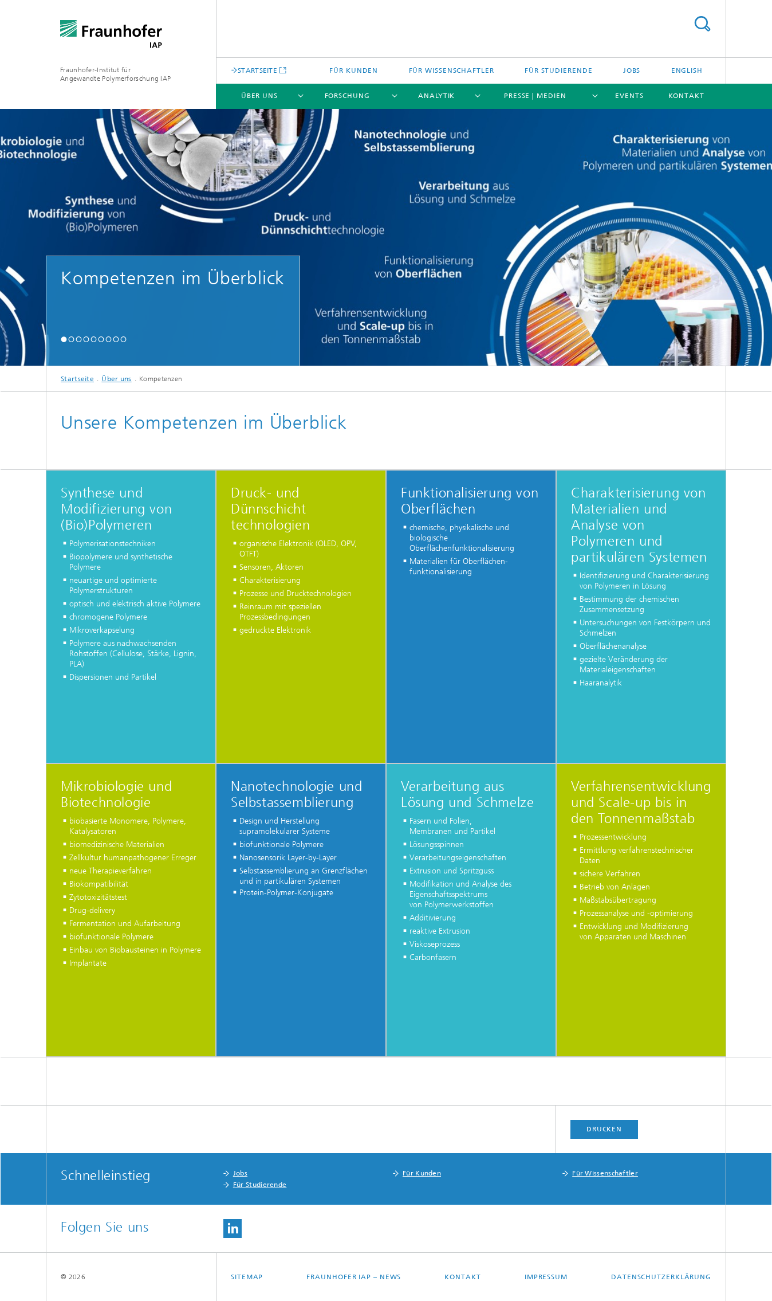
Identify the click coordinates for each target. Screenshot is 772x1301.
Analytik (436, 96)
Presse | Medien (535, 96)
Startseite (77, 379)
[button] (64, 339)
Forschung (347, 96)
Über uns (259, 96)
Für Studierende (559, 70)
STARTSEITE (257, 70)
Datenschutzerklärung (661, 1277)
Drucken (604, 1129)
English (687, 70)
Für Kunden (353, 70)
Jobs (632, 70)
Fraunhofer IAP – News (353, 1277)
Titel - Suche (702, 23)
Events (629, 96)
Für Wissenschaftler (451, 70)
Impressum (546, 1277)
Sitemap (247, 1277)
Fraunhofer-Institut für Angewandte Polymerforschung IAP (115, 74)
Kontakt (686, 96)
